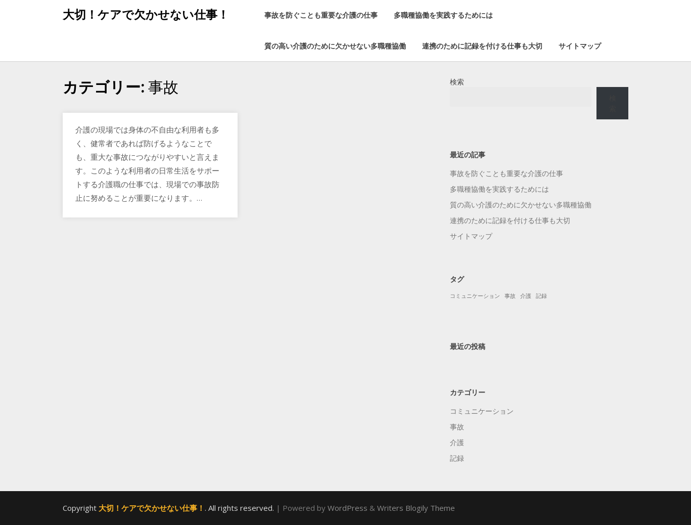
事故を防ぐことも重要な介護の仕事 (321, 15)
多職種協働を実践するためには (443, 15)
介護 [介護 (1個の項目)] (525, 295)
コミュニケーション (482, 411)
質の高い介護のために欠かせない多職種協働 (335, 46)
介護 (457, 442)
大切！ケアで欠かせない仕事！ (146, 14)
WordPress (347, 508)
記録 (457, 458)
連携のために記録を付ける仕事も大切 (482, 46)
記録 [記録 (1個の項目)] (541, 295)
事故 (457, 426)
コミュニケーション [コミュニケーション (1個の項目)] (475, 295)
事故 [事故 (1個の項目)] (510, 295)
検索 (457, 81)
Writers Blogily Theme (416, 508)
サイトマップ (580, 46)
